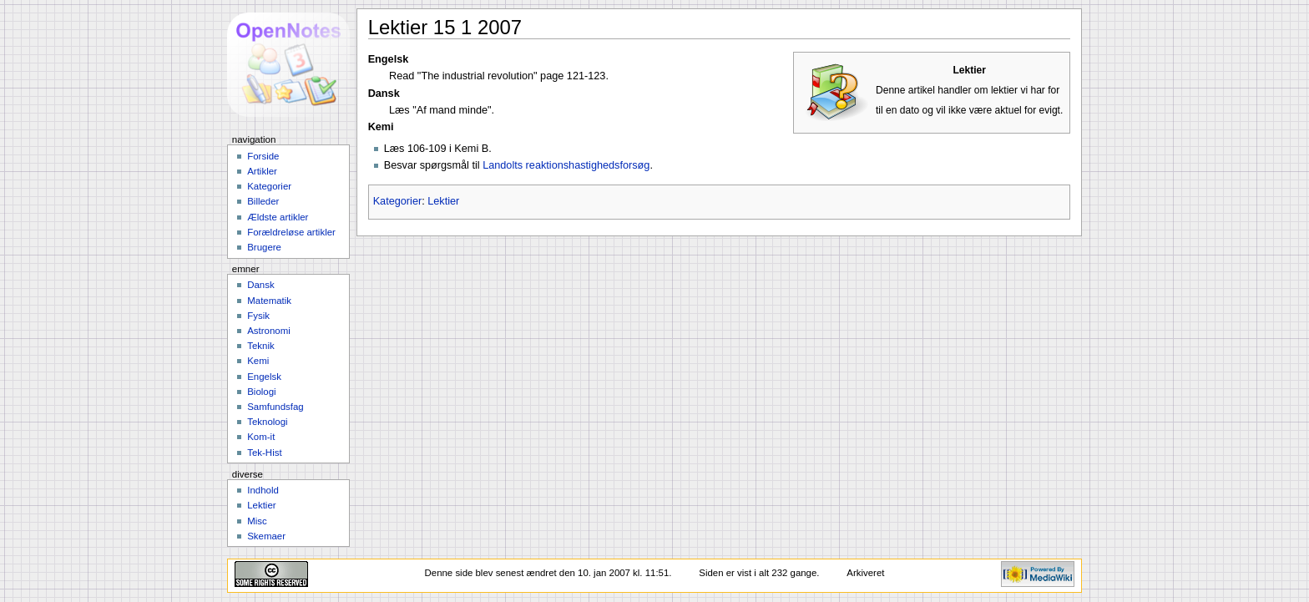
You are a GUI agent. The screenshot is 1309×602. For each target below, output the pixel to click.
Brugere (264, 247)
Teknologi (267, 422)
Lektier (443, 201)
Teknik (260, 346)
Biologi (261, 392)
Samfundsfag (275, 407)
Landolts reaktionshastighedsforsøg (566, 165)
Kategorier (397, 201)
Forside (263, 156)
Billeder (263, 201)
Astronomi (269, 331)
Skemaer (266, 536)
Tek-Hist (264, 453)
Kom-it (261, 437)
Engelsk (264, 377)
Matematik (269, 301)
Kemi (258, 361)
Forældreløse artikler (291, 232)
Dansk (260, 285)
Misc (257, 521)
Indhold (263, 490)
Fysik (258, 316)
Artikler (262, 171)
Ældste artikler (277, 217)
